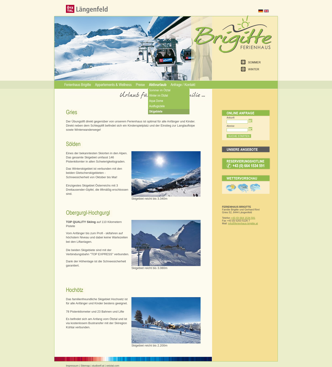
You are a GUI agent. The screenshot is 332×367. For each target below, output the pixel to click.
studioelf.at (98, 365)
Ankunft (230, 117)
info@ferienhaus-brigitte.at (243, 223)
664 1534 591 (247, 217)
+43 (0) (235, 217)
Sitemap (85, 365)
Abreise (230, 126)
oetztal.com (112, 365)
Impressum (72, 365)
